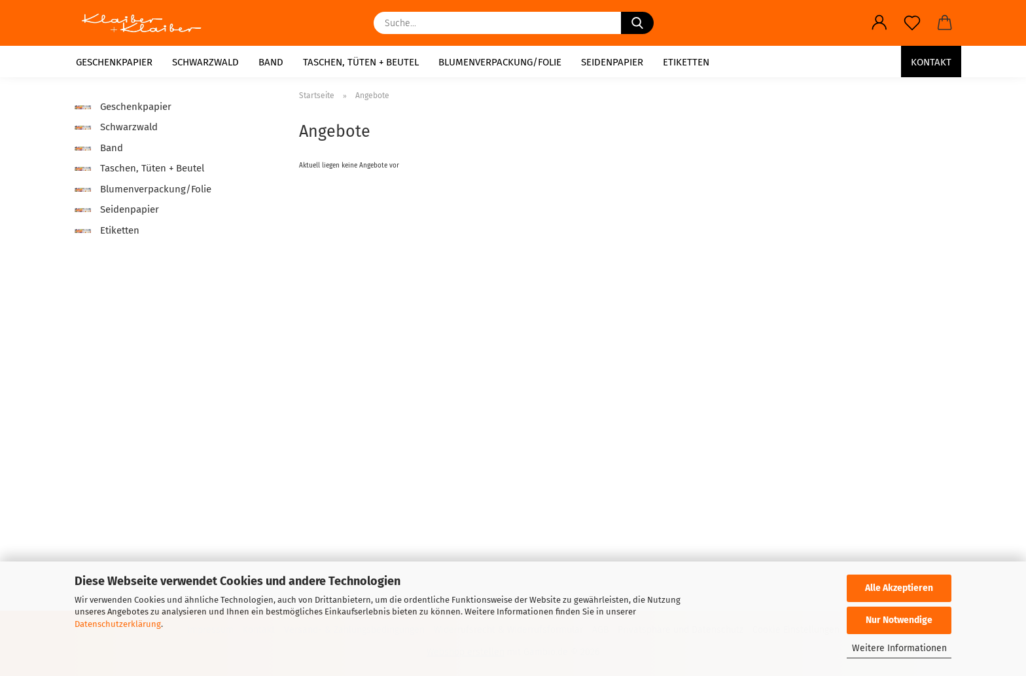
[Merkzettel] (912, 23)
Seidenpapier (612, 62)
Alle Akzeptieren (899, 588)
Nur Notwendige (899, 620)
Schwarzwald (205, 62)
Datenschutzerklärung (118, 624)
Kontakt (931, 62)
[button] (879, 23)
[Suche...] (637, 23)
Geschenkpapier (114, 62)
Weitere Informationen (899, 648)
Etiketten (686, 62)
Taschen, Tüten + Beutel (361, 62)
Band (270, 62)
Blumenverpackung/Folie (499, 62)
